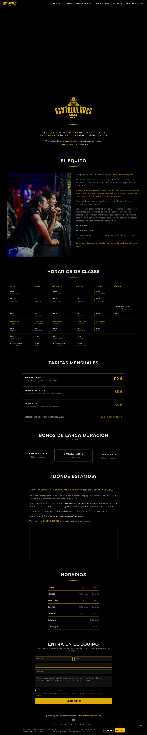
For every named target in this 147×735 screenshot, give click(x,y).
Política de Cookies (86, 725)
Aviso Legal (58, 725)
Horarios (117, 3)
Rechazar (107, 730)
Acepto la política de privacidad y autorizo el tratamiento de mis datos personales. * (65, 691)
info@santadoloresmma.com (89, 716)
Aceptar (120, 730)
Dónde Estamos (102, 3)
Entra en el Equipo (135, 3)
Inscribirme (73, 703)
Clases (69, 3)
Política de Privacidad (71, 725)
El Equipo (57, 3)
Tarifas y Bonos (83, 3)
